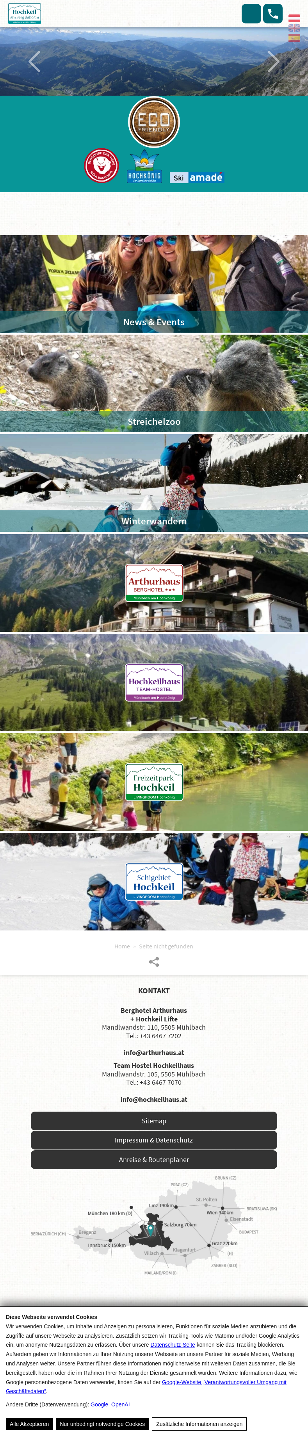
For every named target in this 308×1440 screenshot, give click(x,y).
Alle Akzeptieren (29, 1424)
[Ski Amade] (197, 177)
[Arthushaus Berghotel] (154, 583)
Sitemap (154, 1120)
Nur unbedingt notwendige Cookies (102, 1424)
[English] (294, 28)
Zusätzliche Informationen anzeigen (199, 1424)
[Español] (294, 38)
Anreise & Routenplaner (154, 1159)
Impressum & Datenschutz (154, 1139)
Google (99, 1404)
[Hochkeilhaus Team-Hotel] (154, 682)
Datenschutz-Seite (172, 1345)
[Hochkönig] (144, 166)
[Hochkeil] (47, 13)
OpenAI (120, 1404)
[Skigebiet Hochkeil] (154, 881)
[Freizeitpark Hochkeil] (154, 782)
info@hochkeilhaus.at (154, 1099)
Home (122, 946)
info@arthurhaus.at (154, 1052)
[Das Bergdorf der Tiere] (101, 165)
